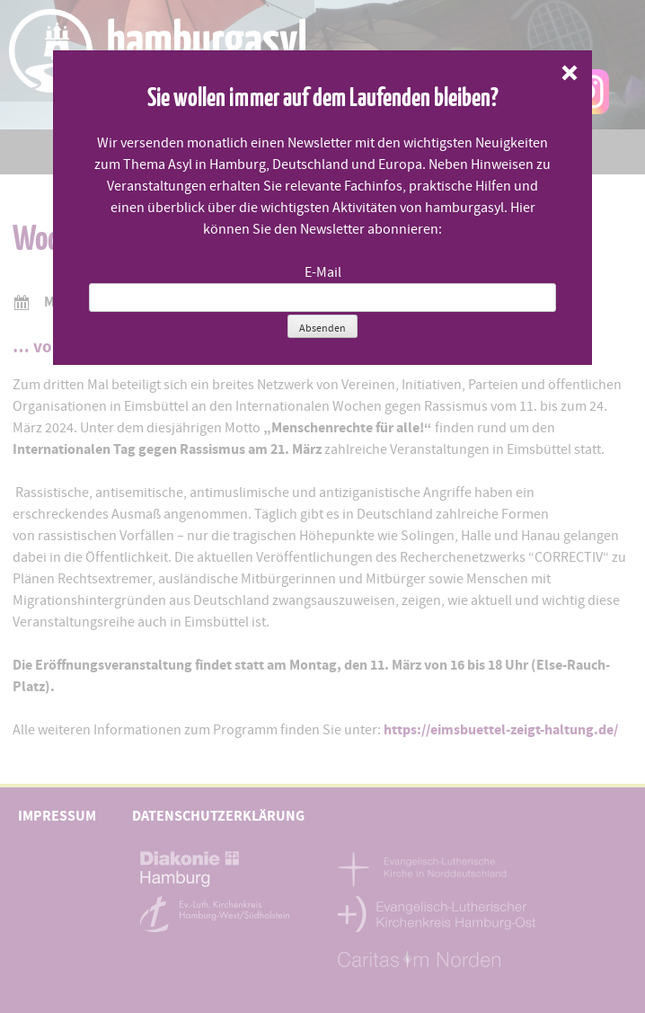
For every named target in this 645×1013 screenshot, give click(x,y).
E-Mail (323, 272)
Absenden (322, 328)
